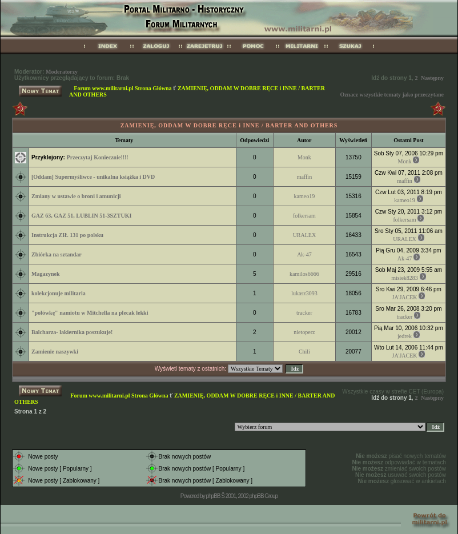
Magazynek (45, 274)
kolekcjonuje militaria (58, 293)
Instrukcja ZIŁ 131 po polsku (67, 235)
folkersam (304, 215)
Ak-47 (304, 254)
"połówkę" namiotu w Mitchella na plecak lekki (89, 313)
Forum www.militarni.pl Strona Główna (122, 88)
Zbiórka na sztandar (56, 254)
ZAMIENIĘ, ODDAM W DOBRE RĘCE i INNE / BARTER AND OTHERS (229, 125)
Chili (304, 351)
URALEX (304, 235)
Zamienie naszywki (54, 351)
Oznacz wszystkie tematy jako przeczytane (392, 94)
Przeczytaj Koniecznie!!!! (97, 157)
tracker (304, 313)
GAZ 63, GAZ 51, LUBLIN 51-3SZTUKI (81, 215)
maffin (304, 177)
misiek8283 (404, 278)
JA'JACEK (404, 297)
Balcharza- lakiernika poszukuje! (72, 332)
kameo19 (304, 196)
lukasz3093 (304, 293)
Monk (304, 157)
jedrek (404, 336)
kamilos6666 (304, 274)
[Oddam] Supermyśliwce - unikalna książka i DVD (93, 177)
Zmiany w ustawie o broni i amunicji (76, 196)
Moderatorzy (62, 72)
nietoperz (304, 332)
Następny (432, 78)
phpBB (213, 496)
